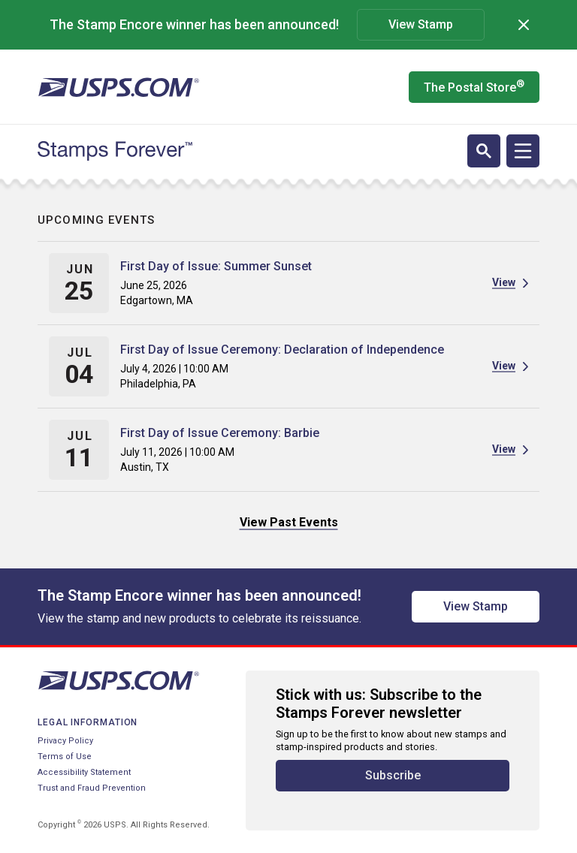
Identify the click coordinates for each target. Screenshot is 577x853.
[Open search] (483, 150)
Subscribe (393, 775)
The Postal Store (474, 86)
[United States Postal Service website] (118, 87)
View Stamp (420, 24)
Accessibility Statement (84, 772)
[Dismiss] (523, 25)
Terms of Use (65, 756)
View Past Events (289, 523)
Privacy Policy (65, 741)
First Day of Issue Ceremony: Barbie (219, 433)
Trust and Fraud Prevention (92, 788)
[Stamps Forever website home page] (115, 151)
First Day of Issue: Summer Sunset (216, 266)
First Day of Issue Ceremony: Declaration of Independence (282, 349)
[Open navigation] (522, 150)
